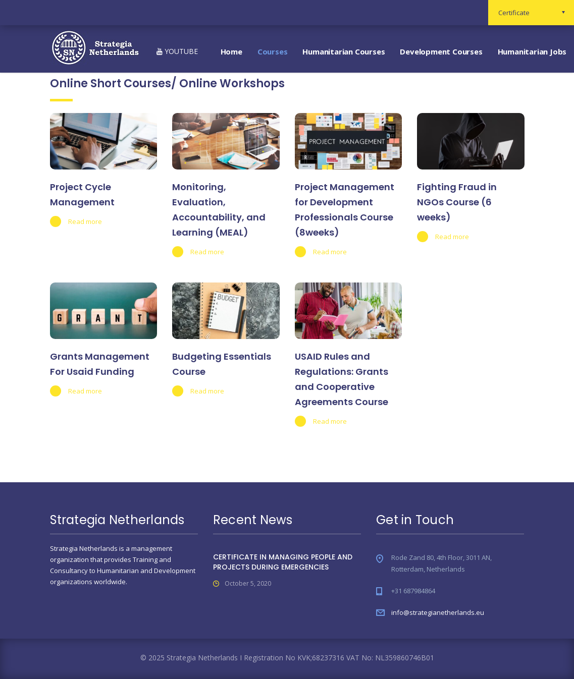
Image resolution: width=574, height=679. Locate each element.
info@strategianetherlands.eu (437, 612)
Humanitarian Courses (343, 51)
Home (231, 51)
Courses (272, 51)
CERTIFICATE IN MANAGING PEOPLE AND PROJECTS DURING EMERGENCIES (282, 562)
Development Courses (441, 51)
